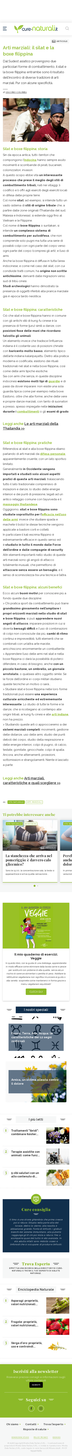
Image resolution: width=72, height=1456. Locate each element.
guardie (54, 381)
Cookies (57, 1437)
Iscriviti (36, 1385)
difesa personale (52, 454)
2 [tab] (37, 885)
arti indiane (60, 714)
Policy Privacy (41, 1437)
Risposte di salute (34, 1429)
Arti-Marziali (34, 802)
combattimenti (28, 411)
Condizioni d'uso (20, 1437)
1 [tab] (35, 886)
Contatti (30, 1424)
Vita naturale (16, 802)
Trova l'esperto (53, 1424)
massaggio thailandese (20, 504)
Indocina (30, 160)
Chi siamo (12, 1424)
